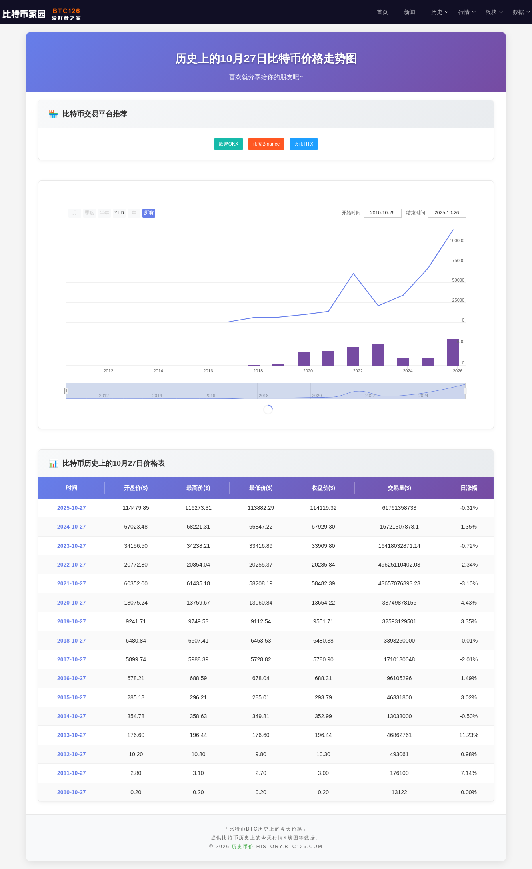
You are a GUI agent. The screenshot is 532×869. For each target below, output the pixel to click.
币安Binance (266, 144)
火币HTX (303, 144)
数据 (522, 12)
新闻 (409, 12)
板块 (495, 12)
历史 (440, 12)
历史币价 (243, 846)
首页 (382, 12)
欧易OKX (228, 144)
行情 (467, 12)
